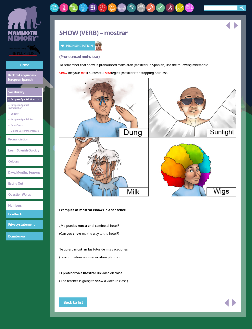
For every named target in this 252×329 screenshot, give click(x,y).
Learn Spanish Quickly (23, 150)
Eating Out (15, 183)
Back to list (73, 302)
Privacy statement (21, 224)
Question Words (19, 194)
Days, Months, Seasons (24, 172)
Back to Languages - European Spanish (22, 77)
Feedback (15, 214)
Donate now (16, 236)
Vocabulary (16, 92)
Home (24, 65)
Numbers (14, 205)
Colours (13, 161)
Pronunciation (18, 139)
